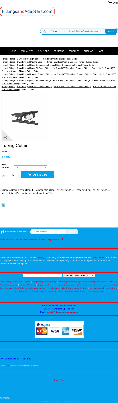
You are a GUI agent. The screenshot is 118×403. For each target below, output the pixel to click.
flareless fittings (69, 285)
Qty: (4, 175)
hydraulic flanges (67, 288)
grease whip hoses (96, 285)
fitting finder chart (57, 285)
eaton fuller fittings (25, 285)
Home (13, 51)
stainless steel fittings (72, 291)
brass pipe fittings (51, 282)
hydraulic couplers (54, 288)
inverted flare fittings (81, 288)
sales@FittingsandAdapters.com (62, 312)
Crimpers (59, 51)
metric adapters (94, 288)
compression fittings (89, 282)
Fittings (88, 51)
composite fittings (75, 282)
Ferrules (74, 51)
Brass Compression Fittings (42, 65)
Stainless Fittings (24, 59)
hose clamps (10, 288)
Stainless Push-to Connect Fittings (48, 59)
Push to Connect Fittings (41, 62)
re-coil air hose (30, 291)
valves (102, 291)
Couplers (43, 51)
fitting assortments (43, 285)
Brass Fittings (23, 62)
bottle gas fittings (38, 282)
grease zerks (108, 285)
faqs (34, 285)
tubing (12, 193)
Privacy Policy (59, 380)
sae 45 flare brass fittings (47, 291)
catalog (40, 257)
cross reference (102, 282)
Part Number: (6, 166)
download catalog (12, 285)
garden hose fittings (82, 285)
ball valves (27, 282)
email (8, 365)
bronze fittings (63, 282)
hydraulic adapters (40, 288)
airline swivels (17, 282)
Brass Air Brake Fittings (40, 68)
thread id (95, 291)
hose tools (29, 288)
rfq (37, 291)
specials (60, 291)
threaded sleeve (85, 291)
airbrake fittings (6, 282)
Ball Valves (27, 51)
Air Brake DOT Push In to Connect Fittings (71, 68)
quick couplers (19, 291)
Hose (100, 51)
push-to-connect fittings (109, 288)
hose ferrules (19, 288)
